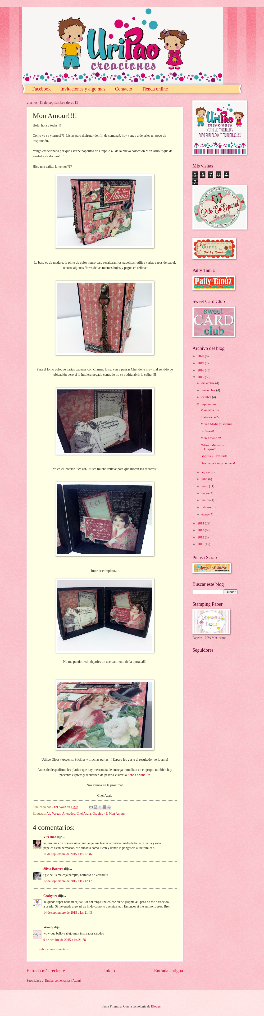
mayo (205, 493)
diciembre (208, 383)
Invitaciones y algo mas (82, 88)
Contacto (123, 88)
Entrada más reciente (46, 970)
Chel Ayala (84, 813)
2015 (201, 377)
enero (205, 514)
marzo (205, 500)
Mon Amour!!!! (210, 438)
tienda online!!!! (139, 775)
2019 (201, 363)
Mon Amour (117, 813)
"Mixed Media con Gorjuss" (212, 447)
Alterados (68, 813)
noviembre (208, 390)
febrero (206, 507)
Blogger (156, 1006)
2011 (201, 544)
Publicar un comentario (54, 949)
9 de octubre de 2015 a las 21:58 (64, 940)
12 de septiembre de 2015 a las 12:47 (67, 881)
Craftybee (50, 896)
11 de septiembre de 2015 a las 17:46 (67, 854)
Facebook (41, 88)
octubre (206, 397)
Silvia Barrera (53, 869)
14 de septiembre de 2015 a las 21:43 (67, 912)
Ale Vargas (53, 813)
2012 (201, 537)
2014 (201, 523)
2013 (201, 530)
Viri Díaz (49, 837)
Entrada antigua (168, 970)
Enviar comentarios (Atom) (63, 980)
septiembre (209, 404)
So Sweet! (207, 431)
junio (205, 486)
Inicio (109, 970)
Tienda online (155, 88)
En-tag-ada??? (209, 417)
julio (204, 479)
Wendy (48, 927)
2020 (201, 356)
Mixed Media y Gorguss (216, 424)
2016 (201, 370)
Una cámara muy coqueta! (217, 463)
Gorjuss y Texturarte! (214, 456)
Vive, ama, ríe (209, 410)
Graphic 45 (99, 813)
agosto (206, 472)
